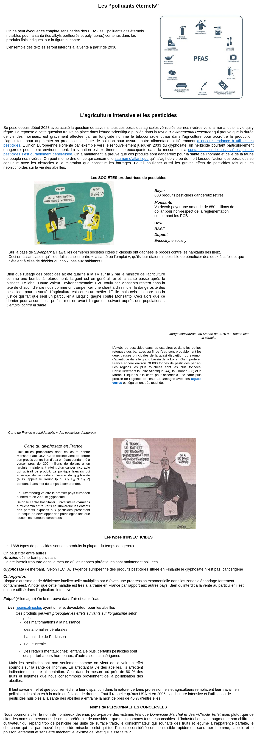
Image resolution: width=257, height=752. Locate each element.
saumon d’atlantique (132, 158)
